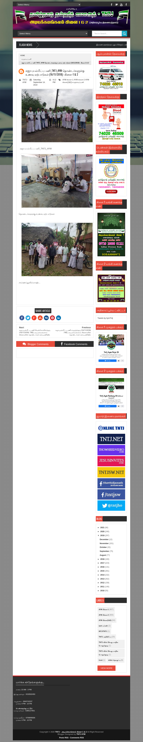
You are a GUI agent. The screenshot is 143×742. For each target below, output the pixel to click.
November (104, 543)
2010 (102, 591)
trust (100, 660)
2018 (102, 559)
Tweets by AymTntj (105, 318)
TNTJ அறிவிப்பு (105, 637)
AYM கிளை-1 (67, 80)
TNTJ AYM (80, 734)
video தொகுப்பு (114, 660)
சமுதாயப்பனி (26, 59)
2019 (102, 535)
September (105, 551)
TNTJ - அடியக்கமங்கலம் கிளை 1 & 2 (71, 732)
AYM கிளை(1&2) (105, 620)
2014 (102, 575)
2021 (102, 527)
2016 (102, 567)
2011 (102, 587)
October (103, 547)
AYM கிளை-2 (79, 80)
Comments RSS (77, 738)
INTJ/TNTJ (103, 631)
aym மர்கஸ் (103, 626)
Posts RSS (63, 738)
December (104, 539)
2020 (102, 531)
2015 (102, 571)
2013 (102, 579)
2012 (102, 583)
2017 (102, 563)
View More (106, 668)
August (103, 555)
